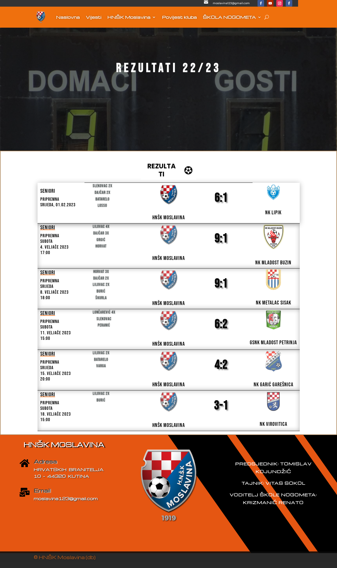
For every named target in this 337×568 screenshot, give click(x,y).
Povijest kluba (179, 17)
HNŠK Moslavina (128, 17)
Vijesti (93, 17)
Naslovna (68, 17)
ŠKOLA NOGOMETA (229, 17)
